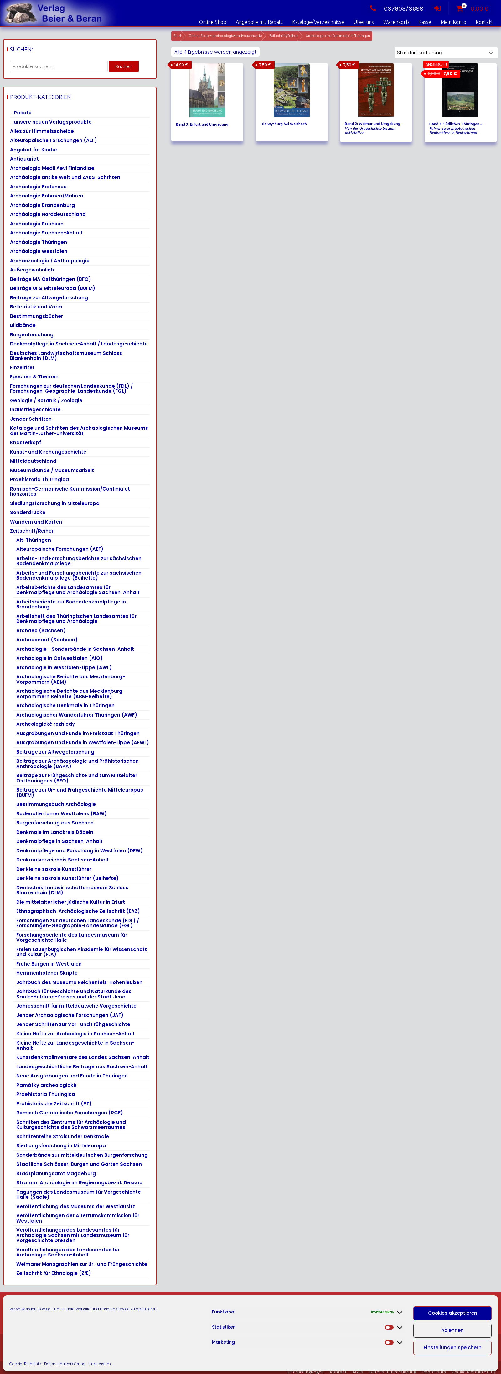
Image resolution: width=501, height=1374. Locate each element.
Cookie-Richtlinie (25, 1363)
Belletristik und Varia (36, 306)
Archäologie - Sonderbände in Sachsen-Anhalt (75, 649)
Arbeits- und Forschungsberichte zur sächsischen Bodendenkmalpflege (79, 561)
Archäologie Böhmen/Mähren (46, 195)
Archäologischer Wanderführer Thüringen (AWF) (76, 715)
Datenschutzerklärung (64, 1363)
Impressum (100, 1363)
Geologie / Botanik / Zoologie (46, 400)
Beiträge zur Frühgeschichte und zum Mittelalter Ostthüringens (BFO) (76, 778)
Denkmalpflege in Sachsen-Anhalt (59, 841)
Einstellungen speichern (453, 1347)
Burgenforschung (32, 334)
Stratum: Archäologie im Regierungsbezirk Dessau (79, 1182)
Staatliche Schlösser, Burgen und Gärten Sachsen (79, 1164)
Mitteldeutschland (33, 461)
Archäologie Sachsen (37, 223)
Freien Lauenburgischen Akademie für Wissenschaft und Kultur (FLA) (81, 952)
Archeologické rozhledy (45, 724)
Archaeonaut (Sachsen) (47, 639)
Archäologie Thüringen (38, 242)
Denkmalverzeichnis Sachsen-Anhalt (62, 859)
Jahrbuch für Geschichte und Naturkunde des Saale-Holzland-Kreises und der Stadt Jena (74, 994)
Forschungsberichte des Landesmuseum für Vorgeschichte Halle (71, 938)
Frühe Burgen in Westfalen (49, 964)
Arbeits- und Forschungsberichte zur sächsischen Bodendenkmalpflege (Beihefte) (79, 576)
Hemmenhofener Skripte (47, 973)
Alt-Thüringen (33, 540)
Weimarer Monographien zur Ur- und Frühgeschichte (81, 1264)
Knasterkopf (25, 442)
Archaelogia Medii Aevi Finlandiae (52, 168)
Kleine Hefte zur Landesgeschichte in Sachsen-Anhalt (75, 1045)
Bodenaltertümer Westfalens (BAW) (61, 813)
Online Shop (212, 22)
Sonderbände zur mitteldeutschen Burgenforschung (82, 1155)
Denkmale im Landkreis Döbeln (54, 832)
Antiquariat (24, 158)
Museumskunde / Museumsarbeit (52, 470)
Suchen (123, 66)
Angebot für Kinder (33, 149)
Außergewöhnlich (32, 269)
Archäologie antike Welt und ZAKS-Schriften (65, 177)
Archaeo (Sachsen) (41, 630)
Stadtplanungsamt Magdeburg (56, 1173)
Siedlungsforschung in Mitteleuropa (55, 503)
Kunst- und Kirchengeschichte (48, 452)
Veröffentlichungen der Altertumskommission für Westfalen (77, 1218)
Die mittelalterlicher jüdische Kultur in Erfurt (70, 902)
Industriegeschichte (35, 409)
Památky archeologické (46, 1085)
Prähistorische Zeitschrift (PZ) (54, 1103)
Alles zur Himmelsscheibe (42, 131)
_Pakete (21, 112)
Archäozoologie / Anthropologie (50, 260)
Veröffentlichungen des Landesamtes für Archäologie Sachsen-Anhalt (68, 1252)
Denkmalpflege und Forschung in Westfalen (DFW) (79, 850)
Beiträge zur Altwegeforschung (49, 297)
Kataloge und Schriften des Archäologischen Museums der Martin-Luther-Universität (79, 431)
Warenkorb (396, 22)
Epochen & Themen (34, 376)
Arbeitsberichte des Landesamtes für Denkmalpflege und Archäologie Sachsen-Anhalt (78, 590)
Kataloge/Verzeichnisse (318, 22)
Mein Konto (453, 22)
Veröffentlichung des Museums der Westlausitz (75, 1206)
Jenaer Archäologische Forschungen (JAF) (69, 1015)
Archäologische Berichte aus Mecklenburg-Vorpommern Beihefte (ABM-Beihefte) (70, 694)
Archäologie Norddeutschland (48, 214)
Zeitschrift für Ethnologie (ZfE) (53, 1273)
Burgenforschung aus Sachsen (55, 822)
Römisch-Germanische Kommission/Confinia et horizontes (70, 491)
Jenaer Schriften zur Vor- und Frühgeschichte (73, 1024)
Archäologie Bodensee (38, 186)
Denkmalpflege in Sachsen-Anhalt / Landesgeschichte (79, 343)
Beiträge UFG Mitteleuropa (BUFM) (52, 288)
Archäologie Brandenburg (42, 205)
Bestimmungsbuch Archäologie (56, 804)
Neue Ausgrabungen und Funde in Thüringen (72, 1075)
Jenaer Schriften (31, 419)
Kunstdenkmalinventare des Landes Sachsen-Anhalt (82, 1057)
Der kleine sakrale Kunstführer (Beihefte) (67, 878)
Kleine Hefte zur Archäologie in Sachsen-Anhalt (75, 1033)
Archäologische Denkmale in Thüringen (65, 705)
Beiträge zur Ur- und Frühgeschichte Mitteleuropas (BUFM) (79, 792)
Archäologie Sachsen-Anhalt (46, 232)
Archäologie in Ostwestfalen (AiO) (59, 658)
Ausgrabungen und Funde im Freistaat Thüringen (78, 733)
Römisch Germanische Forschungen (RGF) (69, 1112)
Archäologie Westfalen (38, 251)
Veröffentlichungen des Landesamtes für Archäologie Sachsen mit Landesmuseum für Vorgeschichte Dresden (72, 1235)
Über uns (364, 22)
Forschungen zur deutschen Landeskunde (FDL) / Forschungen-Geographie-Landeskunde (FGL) (71, 389)
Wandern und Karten (36, 522)
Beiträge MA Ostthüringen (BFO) (50, 279)
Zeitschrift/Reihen (283, 36)
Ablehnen (452, 1330)
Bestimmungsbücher (36, 316)
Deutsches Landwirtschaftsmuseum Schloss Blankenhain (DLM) (66, 356)
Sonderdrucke (27, 512)
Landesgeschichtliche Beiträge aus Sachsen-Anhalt (81, 1066)
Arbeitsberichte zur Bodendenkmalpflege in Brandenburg (71, 604)
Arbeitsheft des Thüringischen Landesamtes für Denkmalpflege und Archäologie (76, 619)
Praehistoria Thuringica (39, 479)
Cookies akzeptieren (452, 1313)
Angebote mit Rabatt (259, 22)
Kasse (424, 22)
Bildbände (23, 325)
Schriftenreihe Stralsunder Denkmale (62, 1136)
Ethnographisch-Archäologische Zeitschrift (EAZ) (78, 911)
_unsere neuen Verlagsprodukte (51, 121)
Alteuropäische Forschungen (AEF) (53, 140)
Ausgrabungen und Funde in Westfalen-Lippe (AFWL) (82, 742)
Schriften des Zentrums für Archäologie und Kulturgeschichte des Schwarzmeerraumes (71, 1125)
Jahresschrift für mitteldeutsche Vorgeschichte (76, 1006)
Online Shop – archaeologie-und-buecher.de (225, 36)
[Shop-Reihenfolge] (446, 52)
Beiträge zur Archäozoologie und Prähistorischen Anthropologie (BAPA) (77, 764)
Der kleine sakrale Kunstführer (53, 869)
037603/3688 (395, 8)
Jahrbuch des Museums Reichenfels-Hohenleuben (79, 982)
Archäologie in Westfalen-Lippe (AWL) (64, 667)
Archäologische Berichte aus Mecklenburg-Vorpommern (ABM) (70, 679)
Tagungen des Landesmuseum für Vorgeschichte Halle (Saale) (78, 1195)
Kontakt (484, 22)
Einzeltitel (22, 367)
